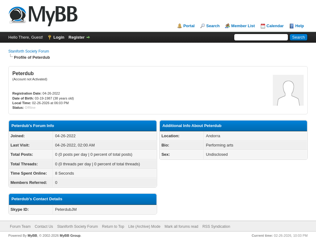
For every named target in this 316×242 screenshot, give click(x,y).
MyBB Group (70, 235)
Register (77, 37)
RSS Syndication (216, 226)
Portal (189, 25)
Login (58, 37)
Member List (243, 25)
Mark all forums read (181, 226)
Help (299, 25)
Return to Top (113, 226)
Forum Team (20, 226)
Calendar (275, 25)
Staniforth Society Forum (28, 51)
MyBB (32, 235)
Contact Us (44, 226)
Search (212, 25)
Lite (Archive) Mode (144, 226)
